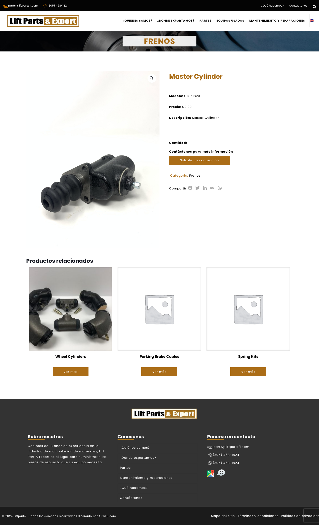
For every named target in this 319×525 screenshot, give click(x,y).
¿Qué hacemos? (272, 5)
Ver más (71, 372)
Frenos (195, 175)
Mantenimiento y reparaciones (146, 478)
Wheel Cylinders (70, 356)
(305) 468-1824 (55, 6)
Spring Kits (248, 356)
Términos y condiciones (258, 516)
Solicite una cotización (199, 160)
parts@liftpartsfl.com (20, 6)
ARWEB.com (107, 516)
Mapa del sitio (223, 516)
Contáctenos (298, 5)
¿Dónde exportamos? (138, 457)
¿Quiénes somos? (135, 447)
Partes (125, 467)
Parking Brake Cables (159, 356)
